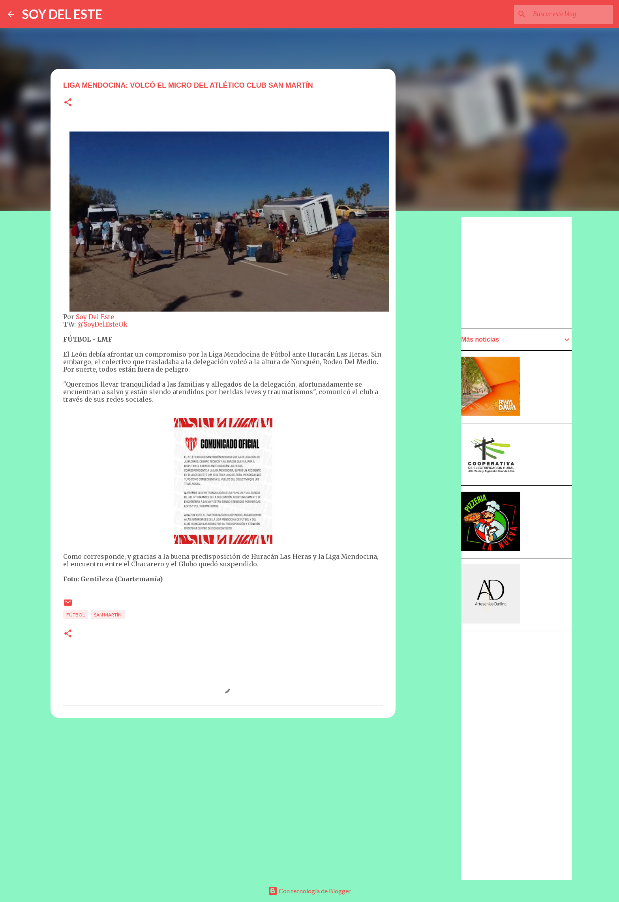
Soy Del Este (95, 317)
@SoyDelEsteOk (102, 324)
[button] (68, 103)
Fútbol (75, 615)
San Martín (108, 615)
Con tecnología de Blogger (309, 890)
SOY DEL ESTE (62, 14)
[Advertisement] (434, 441)
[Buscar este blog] (571, 14)
